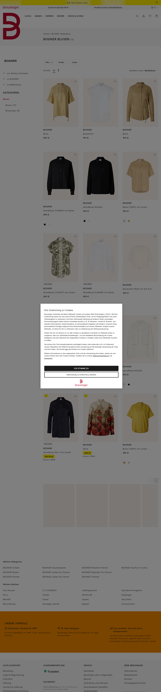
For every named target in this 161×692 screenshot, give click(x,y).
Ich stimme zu (81, 368)
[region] (81, 346)
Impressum (48, 358)
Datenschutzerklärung (101, 356)
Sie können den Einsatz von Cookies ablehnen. (75, 349)
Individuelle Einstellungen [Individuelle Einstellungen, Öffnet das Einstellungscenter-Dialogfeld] (81, 375)
